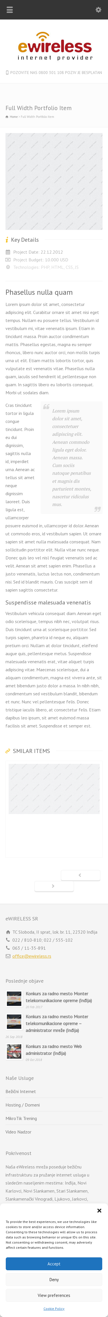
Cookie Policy (54, 1308)
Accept (54, 1264)
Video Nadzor (18, 1132)
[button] (99, 1210)
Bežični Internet (20, 1091)
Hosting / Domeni (22, 1105)
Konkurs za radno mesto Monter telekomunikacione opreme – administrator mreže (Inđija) (57, 1023)
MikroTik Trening (21, 1118)
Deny (54, 1279)
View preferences (54, 1295)
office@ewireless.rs (31, 956)
